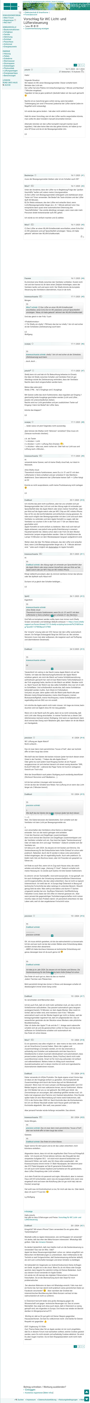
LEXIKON (6, 80)
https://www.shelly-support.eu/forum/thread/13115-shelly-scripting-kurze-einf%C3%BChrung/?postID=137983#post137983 (54, 624)
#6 (83, 344)
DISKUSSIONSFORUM (11, 15)
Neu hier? (7, 22)
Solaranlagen (9, 66)
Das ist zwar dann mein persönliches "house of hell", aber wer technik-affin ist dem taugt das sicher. (54, 1128)
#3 (83, 225)
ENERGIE (6, 51)
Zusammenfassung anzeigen (36, 28)
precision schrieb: (33, 805)
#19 (82, 1073)
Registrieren (8, 20)
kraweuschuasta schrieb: (36, 354)
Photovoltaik (8, 68)
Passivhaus (8, 42)
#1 (83, 175)
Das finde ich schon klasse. (44, 1141)
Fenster (6, 34)
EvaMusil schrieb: (33, 565)
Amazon (42, 1242)
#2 (83, 186)
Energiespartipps (10, 73)
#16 (82, 916)
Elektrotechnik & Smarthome (36, 12)
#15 (82, 794)
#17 (82, 996)
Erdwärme (7, 58)
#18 (82, 1040)
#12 (82, 596)
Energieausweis (10, 47)
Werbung (83, 1400)
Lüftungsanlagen (10, 71)
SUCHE (7, 85)
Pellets (6, 56)
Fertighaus (8, 32)
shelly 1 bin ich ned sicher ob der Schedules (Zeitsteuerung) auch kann (53, 355)
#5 (83, 297)
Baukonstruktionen (11, 29)
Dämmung (7, 37)
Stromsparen (8, 63)
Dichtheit (7, 39)
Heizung (7, 54)
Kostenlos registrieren (33, 1393)
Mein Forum (8, 18)
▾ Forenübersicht (30, 15)
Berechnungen (9, 75)
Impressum (30, 1400)
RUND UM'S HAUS (10, 83)
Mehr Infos (48, 1393)
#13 (82, 649)
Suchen (19, 1400)
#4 (83, 278)
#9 (83, 456)
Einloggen (29, 1389)
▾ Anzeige (29, 1211)
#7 (83, 371)
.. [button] (52, 616)
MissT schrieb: (32, 307)
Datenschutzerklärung (46, 1400)
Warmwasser (9, 61)
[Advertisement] (54, 47)
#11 (82, 554)
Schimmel (7, 44)
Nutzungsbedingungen (67, 1400)
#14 (82, 738)
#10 (82, 500)
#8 (83, 422)
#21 (82, 1226)
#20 (82, 1117)
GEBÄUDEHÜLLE (9, 27)
